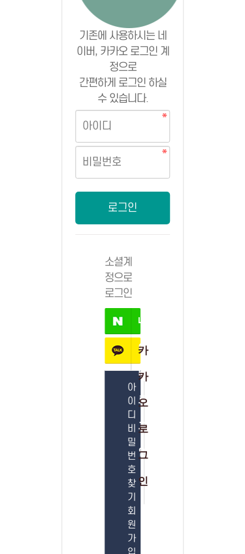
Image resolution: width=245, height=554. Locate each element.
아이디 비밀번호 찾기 (131, 442)
